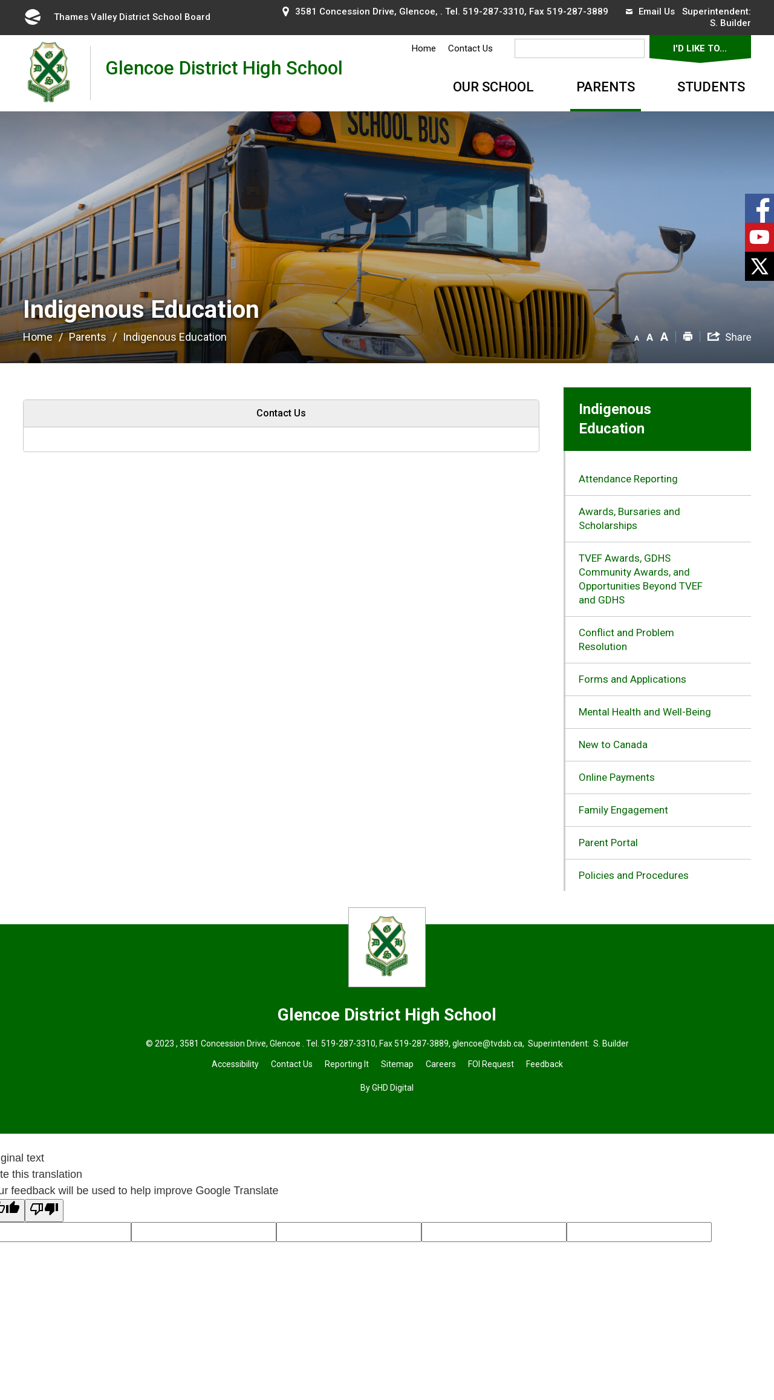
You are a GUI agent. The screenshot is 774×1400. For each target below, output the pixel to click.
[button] (636, 336)
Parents (605, 86)
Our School (493, 86)
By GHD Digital (387, 1088)
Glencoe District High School (224, 73)
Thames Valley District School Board (116, 17)
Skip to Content (0, 0)
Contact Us (470, 48)
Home (424, 48)
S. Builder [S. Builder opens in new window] (730, 23)
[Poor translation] (44, 1210)
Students (711, 86)
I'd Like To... (700, 48)
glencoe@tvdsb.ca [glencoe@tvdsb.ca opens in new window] (487, 1043)
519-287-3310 (493, 11)
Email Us (650, 11)
